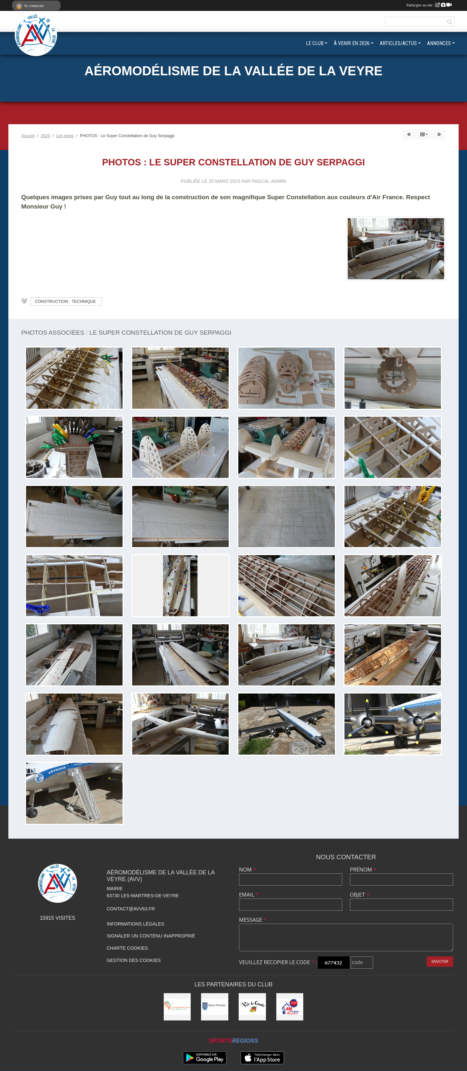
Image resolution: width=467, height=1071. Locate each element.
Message (252, 919)
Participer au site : (429, 5)
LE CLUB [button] (315, 43)
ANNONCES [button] (439, 43)
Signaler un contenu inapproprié (151, 935)
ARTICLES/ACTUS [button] (398, 43)
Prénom (363, 869)
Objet (360, 894)
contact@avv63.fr (131, 908)
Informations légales (135, 924)
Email (249, 894)
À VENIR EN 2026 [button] (352, 43)
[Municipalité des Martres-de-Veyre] (177, 1006)
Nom (247, 869)
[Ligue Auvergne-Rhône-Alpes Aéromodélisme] (290, 1006)
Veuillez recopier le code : (277, 962)
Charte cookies (127, 948)
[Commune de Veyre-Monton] (214, 1006)
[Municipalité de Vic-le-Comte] (252, 1006)
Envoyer (440, 961)
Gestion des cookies (134, 960)
